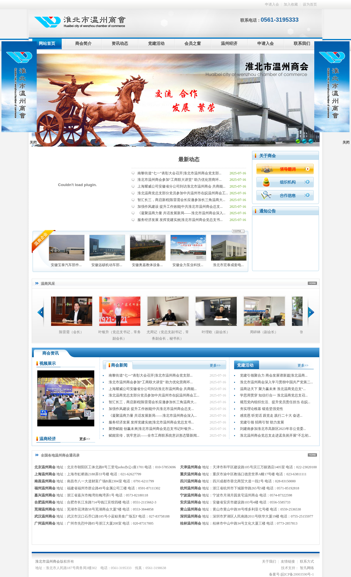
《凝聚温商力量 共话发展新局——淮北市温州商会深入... (181, 213)
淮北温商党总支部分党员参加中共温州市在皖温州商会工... (182, 193)
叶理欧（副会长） (216, 332)
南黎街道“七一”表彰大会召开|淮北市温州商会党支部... (179, 173)
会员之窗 (192, 43)
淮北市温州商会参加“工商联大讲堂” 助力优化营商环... (179, 180)
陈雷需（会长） (71, 332)
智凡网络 (307, 568)
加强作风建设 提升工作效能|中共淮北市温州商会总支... (180, 207)
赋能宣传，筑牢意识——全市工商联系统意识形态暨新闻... (154, 435)
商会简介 (83, 43)
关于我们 (269, 561)
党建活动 (156, 43)
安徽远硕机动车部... (107, 251)
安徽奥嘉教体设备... (147, 251)
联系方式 (307, 561)
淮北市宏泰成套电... (228, 251)
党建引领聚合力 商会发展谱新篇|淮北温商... (274, 375)
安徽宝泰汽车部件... (66, 251)
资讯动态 (120, 43)
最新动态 (188, 159)
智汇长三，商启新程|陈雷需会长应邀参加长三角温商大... (181, 200)
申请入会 (272, 4)
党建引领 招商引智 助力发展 (262, 422)
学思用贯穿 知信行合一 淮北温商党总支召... (274, 395)
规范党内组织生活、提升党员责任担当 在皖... (275, 402)
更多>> (84, 439)
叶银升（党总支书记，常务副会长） (119, 335)
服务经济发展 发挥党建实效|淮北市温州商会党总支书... (180, 220)
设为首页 (310, 4)
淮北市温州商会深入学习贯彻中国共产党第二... (276, 382)
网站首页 (47, 43)
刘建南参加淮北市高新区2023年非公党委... (273, 429)
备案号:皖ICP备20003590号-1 (291, 574)
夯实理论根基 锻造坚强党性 (261, 409)
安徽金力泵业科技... (188, 251)
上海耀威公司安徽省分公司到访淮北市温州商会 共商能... (181, 186)
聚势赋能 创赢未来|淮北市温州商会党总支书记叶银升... (151, 429)
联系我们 (302, 43)
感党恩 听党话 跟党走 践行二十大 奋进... (271, 415)
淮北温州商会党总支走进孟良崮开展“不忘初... (275, 435)
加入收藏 (291, 4)
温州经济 (229, 43)
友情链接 (288, 561)
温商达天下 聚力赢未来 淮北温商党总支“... (273, 389)
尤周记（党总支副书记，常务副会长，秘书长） (168, 335)
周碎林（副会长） (264, 332)
